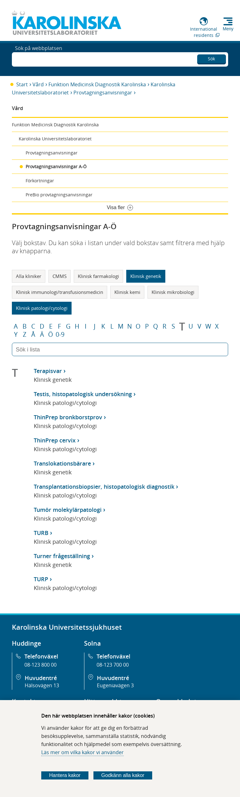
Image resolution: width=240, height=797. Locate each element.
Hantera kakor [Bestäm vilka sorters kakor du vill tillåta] (65, 775)
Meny (228, 28)
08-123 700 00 (113, 664)
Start (22, 84)
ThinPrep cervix (55, 440)
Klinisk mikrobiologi (173, 292)
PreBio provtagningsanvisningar (59, 195)
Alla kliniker (28, 276)
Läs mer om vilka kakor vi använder (82, 752)
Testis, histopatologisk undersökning (83, 394)
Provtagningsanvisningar (102, 92)
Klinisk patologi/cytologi (42, 308)
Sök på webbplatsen (38, 58)
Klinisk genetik (145, 276)
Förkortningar (40, 181)
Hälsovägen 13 (42, 685)
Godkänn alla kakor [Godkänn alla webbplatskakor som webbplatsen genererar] (122, 775)
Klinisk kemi (127, 292)
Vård (38, 84)
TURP (41, 579)
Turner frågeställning (62, 556)
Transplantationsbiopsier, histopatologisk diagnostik (104, 486)
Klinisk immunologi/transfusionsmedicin (59, 292)
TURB (41, 533)
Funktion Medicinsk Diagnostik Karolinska (97, 84)
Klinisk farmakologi (98, 276)
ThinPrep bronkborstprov (68, 417)
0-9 (60, 334)
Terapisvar (48, 371)
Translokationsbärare (62, 463)
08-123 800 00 (40, 664)
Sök (211, 58)
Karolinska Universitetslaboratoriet (55, 139)
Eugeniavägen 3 (115, 685)
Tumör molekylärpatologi (68, 509)
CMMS (59, 276)
